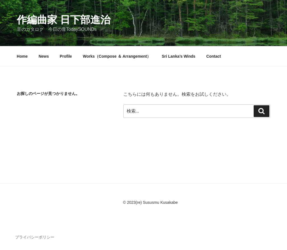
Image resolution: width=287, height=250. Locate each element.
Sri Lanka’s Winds (178, 56)
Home (22, 56)
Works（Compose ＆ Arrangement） (117, 56)
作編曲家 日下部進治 (63, 19)
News (44, 56)
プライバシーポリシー (34, 237)
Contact (213, 56)
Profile (66, 56)
